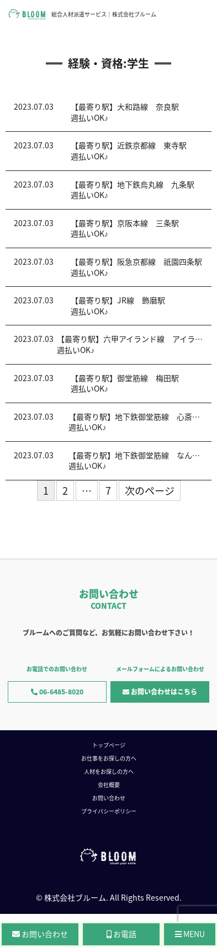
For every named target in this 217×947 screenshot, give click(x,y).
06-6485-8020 (57, 692)
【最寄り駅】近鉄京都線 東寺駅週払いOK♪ (129, 151)
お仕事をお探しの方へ (108, 758)
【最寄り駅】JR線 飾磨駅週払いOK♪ (118, 306)
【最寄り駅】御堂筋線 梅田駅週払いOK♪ (125, 383)
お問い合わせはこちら (160, 692)
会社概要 (109, 784)
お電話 (121, 933)
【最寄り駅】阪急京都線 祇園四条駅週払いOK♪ (136, 267)
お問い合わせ (108, 798)
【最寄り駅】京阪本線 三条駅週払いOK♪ (125, 228)
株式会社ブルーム (75, 897)
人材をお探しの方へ (109, 771)
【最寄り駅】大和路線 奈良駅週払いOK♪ (125, 112)
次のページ (149, 490)
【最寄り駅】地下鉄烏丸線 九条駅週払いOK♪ (132, 190)
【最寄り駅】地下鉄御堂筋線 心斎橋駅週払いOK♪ (138, 422)
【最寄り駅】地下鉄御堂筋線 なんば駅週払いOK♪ (138, 461)
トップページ (108, 745)
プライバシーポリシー (108, 811)
